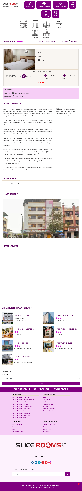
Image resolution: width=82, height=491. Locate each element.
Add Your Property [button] (60, 5)
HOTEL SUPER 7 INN (21, 343)
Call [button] (56, 14)
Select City (6, 375)
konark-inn (74, 41)
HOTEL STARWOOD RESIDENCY (66, 329)
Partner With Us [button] (17, 425)
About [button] (45, 397)
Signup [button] (45, 406)
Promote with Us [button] (17, 431)
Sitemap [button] (46, 431)
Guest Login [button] (29, 5)
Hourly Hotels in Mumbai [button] (20, 404)
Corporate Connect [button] (44, 5)
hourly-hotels (51, 41)
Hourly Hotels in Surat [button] (19, 411)
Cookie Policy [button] (47, 429)
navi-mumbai (63, 41)
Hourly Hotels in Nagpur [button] (20, 417)
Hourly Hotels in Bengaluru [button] (21, 408)
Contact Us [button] (46, 400)
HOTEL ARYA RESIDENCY (64, 315)
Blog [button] (13, 429)
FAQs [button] (44, 402)
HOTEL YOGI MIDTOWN (22, 357)
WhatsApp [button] (46, 14)
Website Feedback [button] (49, 408)
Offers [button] (73, 5)
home (41, 41)
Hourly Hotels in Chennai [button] (20, 397)
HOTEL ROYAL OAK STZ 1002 (24, 329)
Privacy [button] (45, 427)
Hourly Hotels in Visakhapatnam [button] (23, 400)
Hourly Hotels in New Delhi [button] (21, 413)
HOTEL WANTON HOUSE (63, 343)
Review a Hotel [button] (48, 411)
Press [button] (14, 427)
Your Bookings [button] (48, 404)
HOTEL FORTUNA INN (21, 315)
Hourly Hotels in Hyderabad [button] (21, 415)
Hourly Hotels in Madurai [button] (20, 402)
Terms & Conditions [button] (49, 425)
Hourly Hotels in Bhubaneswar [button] (22, 406)
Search (41, 383)
